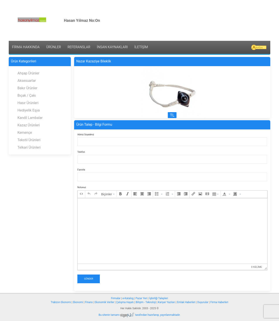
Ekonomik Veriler (104, 302)
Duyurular (202, 302)
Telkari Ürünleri (29, 147)
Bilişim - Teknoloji (146, 302)
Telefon (81, 152)
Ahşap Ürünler (28, 73)
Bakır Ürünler (27, 88)
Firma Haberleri (219, 302)
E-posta (81, 169)
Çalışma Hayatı (125, 302)
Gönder (88, 278)
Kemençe (24, 132)
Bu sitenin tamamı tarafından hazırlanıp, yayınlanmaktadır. (139, 314)
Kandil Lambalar (30, 118)
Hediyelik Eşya (28, 110)
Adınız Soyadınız (85, 134)
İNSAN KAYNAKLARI (112, 47)
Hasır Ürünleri (28, 103)
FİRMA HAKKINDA (26, 47)
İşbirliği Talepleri (158, 298)
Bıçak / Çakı (26, 95)
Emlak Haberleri (186, 302)
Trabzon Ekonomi (61, 302)
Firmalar (116, 298)
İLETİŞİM (141, 47)
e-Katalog (128, 298)
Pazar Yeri (141, 298)
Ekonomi (78, 302)
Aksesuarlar (26, 81)
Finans (89, 302)
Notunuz (81, 187)
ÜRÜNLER (53, 47)
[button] (81, 194)
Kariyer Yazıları (166, 302)
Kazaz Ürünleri (28, 125)
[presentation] (81, 193)
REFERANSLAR (79, 47)
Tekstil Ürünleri (29, 140)
